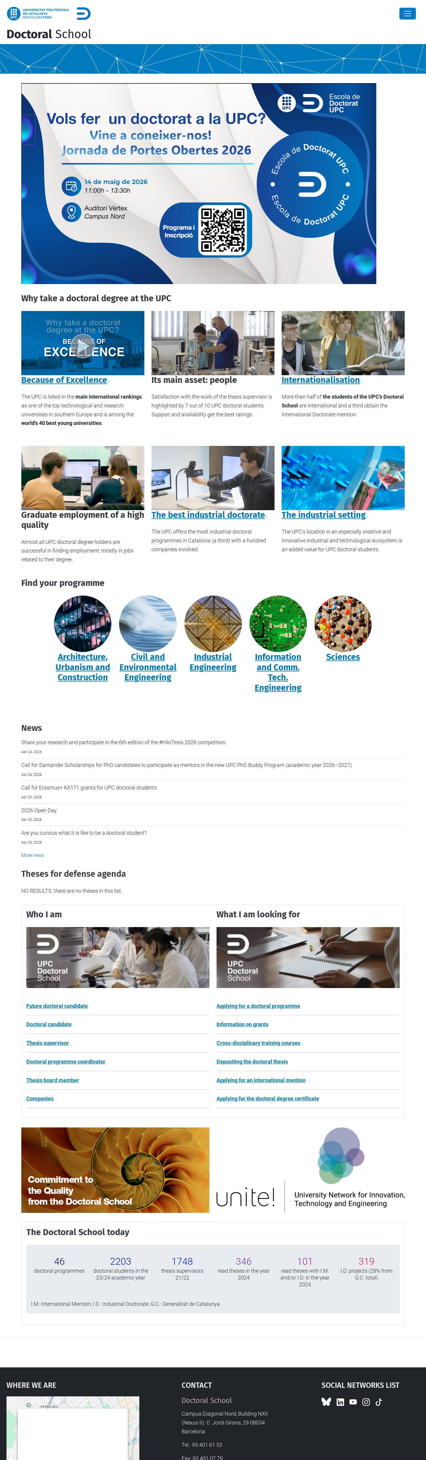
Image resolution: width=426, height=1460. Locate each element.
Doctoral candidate (49, 1024)
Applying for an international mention (261, 1080)
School (49, 34)
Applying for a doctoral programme (258, 1006)
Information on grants (242, 1024)
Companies (40, 1098)
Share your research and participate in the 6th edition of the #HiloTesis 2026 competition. (124, 742)
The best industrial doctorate (208, 515)
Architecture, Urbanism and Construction (83, 667)
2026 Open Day (39, 810)
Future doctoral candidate (57, 1006)
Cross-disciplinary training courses (258, 1043)
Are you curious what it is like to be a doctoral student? (84, 833)
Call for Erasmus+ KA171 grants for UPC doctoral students (89, 787)
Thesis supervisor (47, 1043)
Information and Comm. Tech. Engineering (278, 672)
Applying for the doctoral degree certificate (268, 1098)
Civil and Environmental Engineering (148, 667)
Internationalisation (321, 380)
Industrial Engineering (213, 662)
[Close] (407, 14)
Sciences (343, 657)
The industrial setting (324, 515)
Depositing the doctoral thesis (252, 1061)
